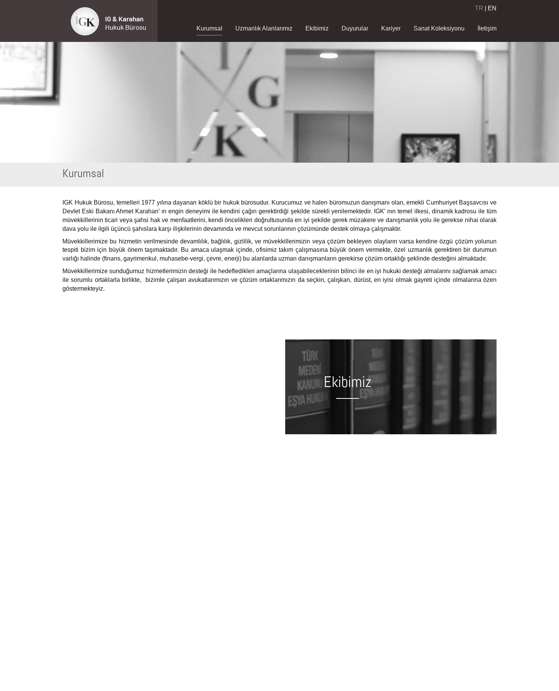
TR (479, 8)
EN (492, 8)
